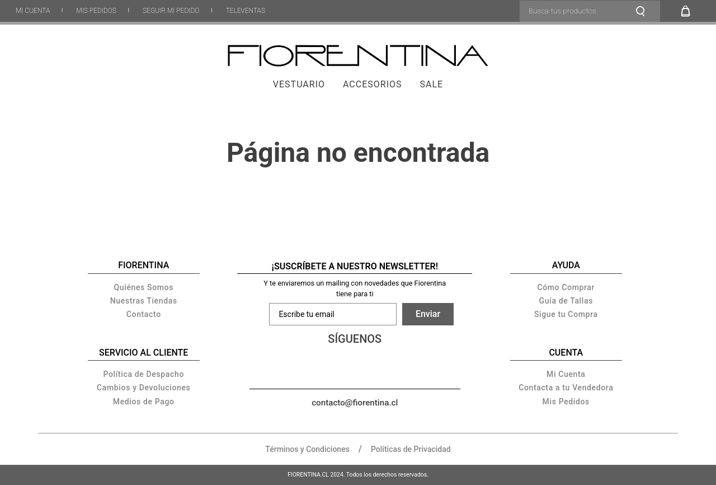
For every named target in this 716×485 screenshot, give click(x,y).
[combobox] (590, 11)
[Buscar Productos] (643, 11)
